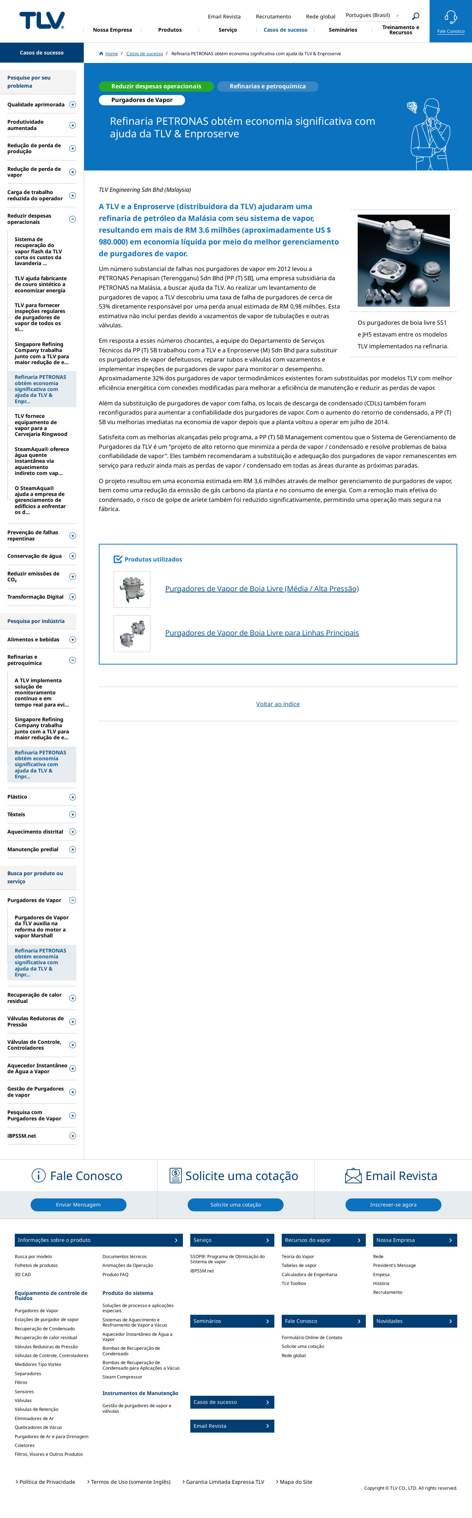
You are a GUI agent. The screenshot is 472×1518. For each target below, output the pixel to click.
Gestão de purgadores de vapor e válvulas (137, 1408)
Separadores (28, 1373)
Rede (378, 1256)
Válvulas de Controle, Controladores (51, 1355)
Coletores (25, 1445)
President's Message (394, 1265)
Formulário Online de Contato (312, 1337)
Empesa (381, 1274)
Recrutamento (387, 1292)
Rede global (294, 1355)
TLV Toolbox (294, 1283)
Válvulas (23, 1400)
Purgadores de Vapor (36, 1310)
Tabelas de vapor (299, 1265)
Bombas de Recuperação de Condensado (131, 1350)
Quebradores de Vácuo (38, 1427)
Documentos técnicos (125, 1256)
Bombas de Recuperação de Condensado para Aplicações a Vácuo (141, 1365)
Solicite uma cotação (303, 1346)
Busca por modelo (33, 1256)
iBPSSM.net (202, 1271)
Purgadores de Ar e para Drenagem (51, 1436)
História (381, 1283)
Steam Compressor (122, 1377)
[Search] (415, 16)
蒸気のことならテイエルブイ (42, 20)
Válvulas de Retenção (36, 1409)
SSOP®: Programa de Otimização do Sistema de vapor (227, 1259)
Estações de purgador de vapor (47, 1319)
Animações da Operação (128, 1265)
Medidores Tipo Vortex (38, 1364)
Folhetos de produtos (36, 1265)
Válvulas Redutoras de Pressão (46, 1346)
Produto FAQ (115, 1274)
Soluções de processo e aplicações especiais (138, 1308)
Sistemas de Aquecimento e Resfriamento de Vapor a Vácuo (135, 1322)
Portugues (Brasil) (368, 14)
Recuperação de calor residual (46, 1337)
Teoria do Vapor (298, 1256)
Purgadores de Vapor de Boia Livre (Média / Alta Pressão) (262, 589)
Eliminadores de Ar (34, 1418)
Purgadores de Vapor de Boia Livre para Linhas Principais (262, 633)
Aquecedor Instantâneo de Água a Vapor (138, 1336)
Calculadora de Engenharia (309, 1274)
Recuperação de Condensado (45, 1328)
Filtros (21, 1382)
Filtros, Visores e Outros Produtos (49, 1454)
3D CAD (23, 1274)
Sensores (24, 1391)
